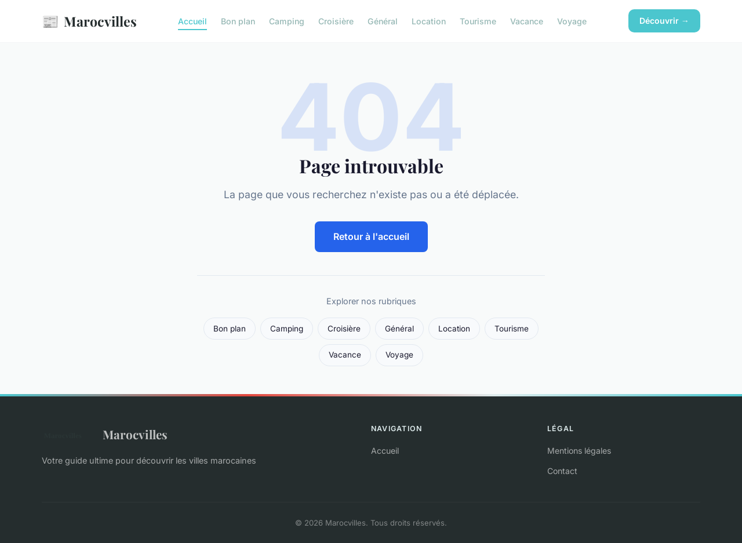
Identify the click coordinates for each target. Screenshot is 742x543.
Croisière (336, 21)
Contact (562, 471)
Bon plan (238, 21)
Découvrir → (664, 20)
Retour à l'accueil (371, 236)
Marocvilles (89, 21)
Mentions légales (579, 450)
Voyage (572, 21)
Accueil (192, 21)
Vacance (526, 21)
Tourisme (478, 21)
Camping (286, 21)
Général (383, 21)
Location (429, 21)
